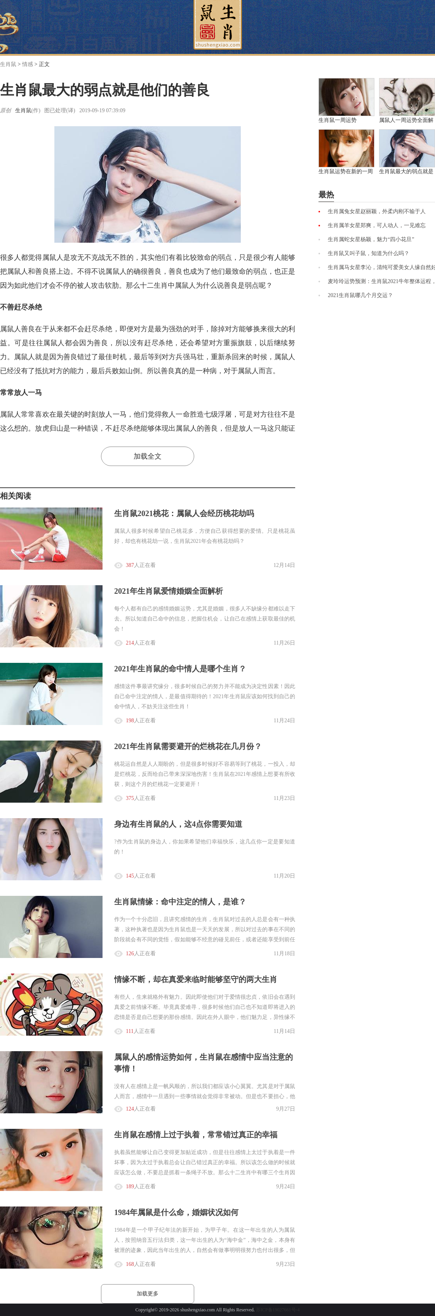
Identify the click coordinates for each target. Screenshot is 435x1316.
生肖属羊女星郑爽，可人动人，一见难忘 (377, 225)
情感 (27, 64)
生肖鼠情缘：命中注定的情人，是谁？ (180, 901)
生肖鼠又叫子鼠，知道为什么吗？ (368, 253)
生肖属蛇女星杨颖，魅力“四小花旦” (371, 239)
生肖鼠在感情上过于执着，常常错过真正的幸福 (195, 1134)
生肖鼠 (8, 64)
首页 (217, 25)
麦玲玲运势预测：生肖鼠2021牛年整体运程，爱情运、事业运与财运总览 (381, 281)
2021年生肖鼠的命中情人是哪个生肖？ (180, 668)
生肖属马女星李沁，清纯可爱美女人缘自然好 (381, 267)
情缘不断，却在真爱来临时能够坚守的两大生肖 (195, 979)
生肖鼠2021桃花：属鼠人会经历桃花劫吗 (184, 513)
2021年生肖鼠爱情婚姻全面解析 (168, 591)
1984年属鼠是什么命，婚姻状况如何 (176, 1212)
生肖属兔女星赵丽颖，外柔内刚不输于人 (377, 211)
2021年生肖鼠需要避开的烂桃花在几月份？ (188, 746)
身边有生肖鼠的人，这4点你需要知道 (178, 824)
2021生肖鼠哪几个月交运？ (360, 295)
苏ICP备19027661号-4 (278, 1310)
